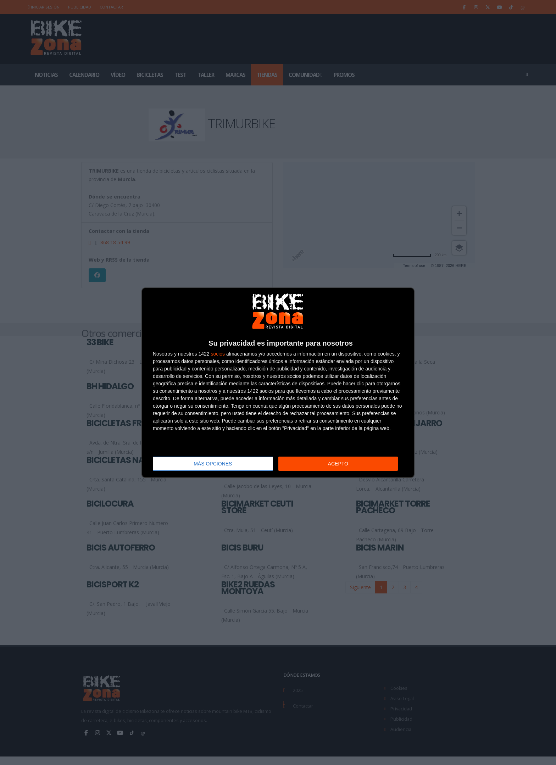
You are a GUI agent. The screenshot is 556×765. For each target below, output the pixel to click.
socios (218, 353)
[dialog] (278, 382)
